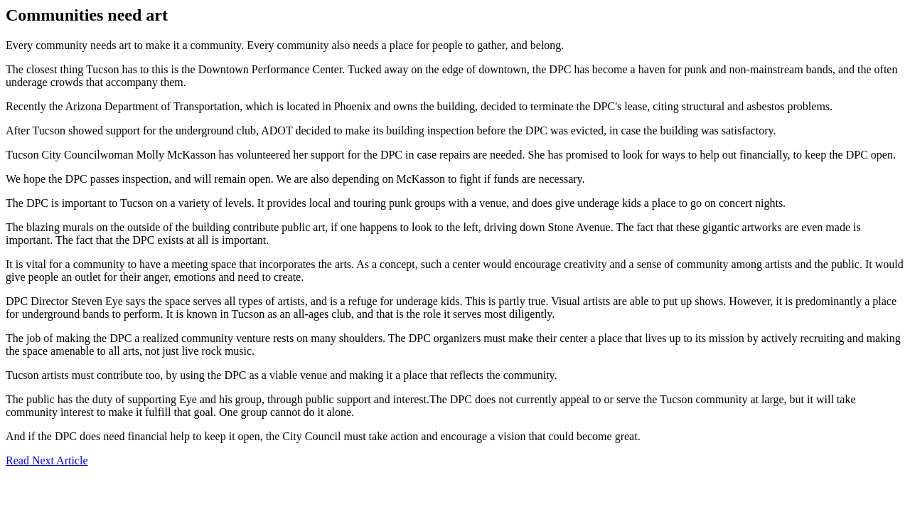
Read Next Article (47, 460)
